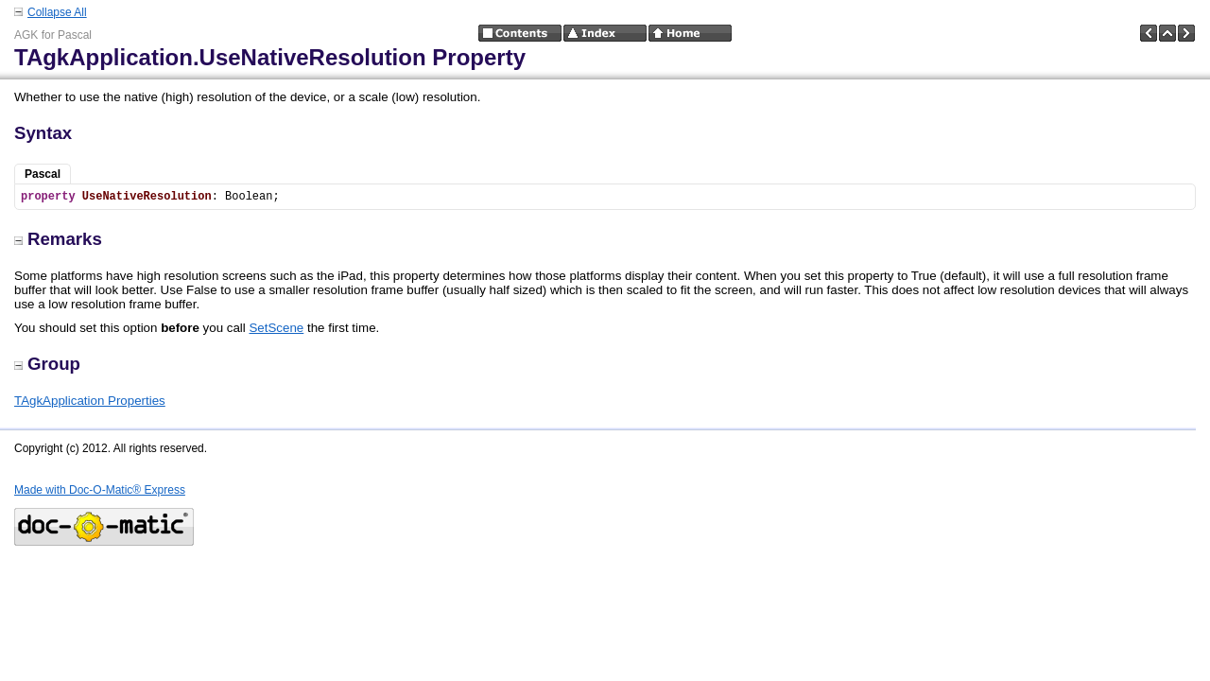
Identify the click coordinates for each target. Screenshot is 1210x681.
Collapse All (57, 12)
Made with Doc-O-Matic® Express (99, 490)
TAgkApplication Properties (89, 400)
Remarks (58, 239)
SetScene (276, 328)
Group (47, 364)
